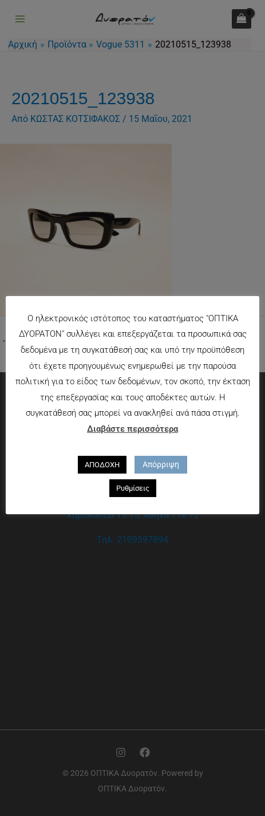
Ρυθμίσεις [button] (132, 488)
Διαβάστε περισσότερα (132, 429)
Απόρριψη (161, 464)
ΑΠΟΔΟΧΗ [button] (102, 464)
